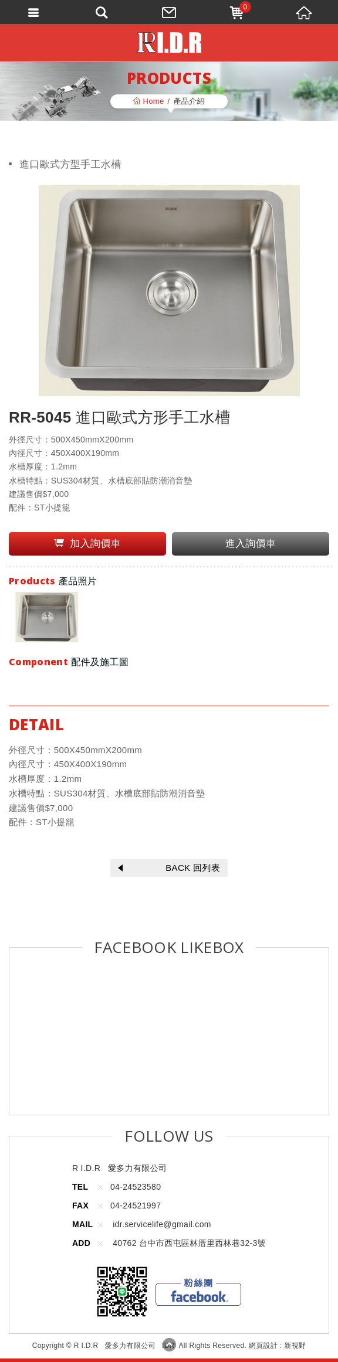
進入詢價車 (250, 543)
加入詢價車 (87, 543)
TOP (169, 1344)
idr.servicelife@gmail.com (162, 1224)
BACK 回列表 (169, 868)
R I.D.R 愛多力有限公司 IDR (169, 42)
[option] (46, 617)
